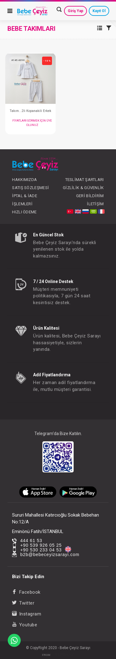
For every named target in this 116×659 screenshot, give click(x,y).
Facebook (26, 592)
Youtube (24, 625)
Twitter (23, 603)
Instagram (26, 614)
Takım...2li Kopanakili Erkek (30, 111)
